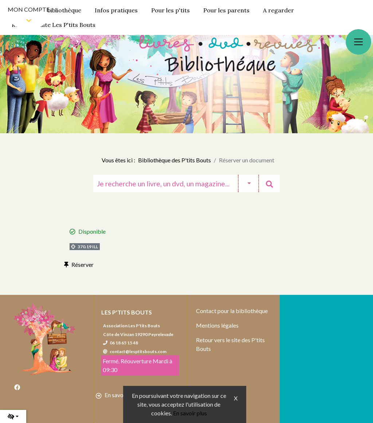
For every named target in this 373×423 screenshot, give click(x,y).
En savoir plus (190, 413)
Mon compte (29, 9)
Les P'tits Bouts (126, 312)
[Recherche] (165, 183)
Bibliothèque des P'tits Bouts (174, 160)
